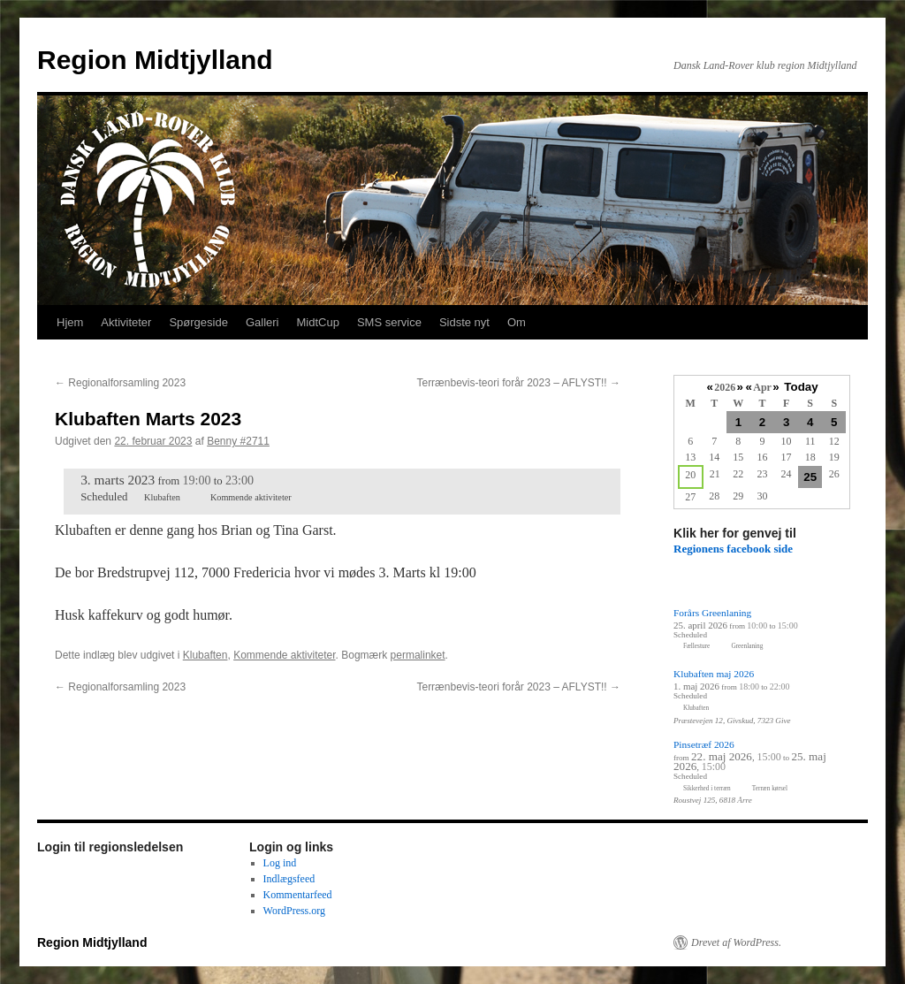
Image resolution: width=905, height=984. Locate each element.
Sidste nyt (464, 322)
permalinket (418, 655)
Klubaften (205, 655)
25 (810, 477)
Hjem (70, 322)
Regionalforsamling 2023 (120, 383)
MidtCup (317, 322)
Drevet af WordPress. (736, 942)
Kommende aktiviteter (284, 655)
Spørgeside (198, 322)
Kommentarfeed (297, 895)
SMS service (389, 322)
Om (516, 322)
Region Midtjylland (155, 59)
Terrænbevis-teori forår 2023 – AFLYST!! (518, 383)
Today (801, 386)
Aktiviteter (126, 322)
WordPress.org (294, 910)
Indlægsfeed (289, 879)
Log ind (280, 863)
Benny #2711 (238, 441)
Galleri (262, 322)
